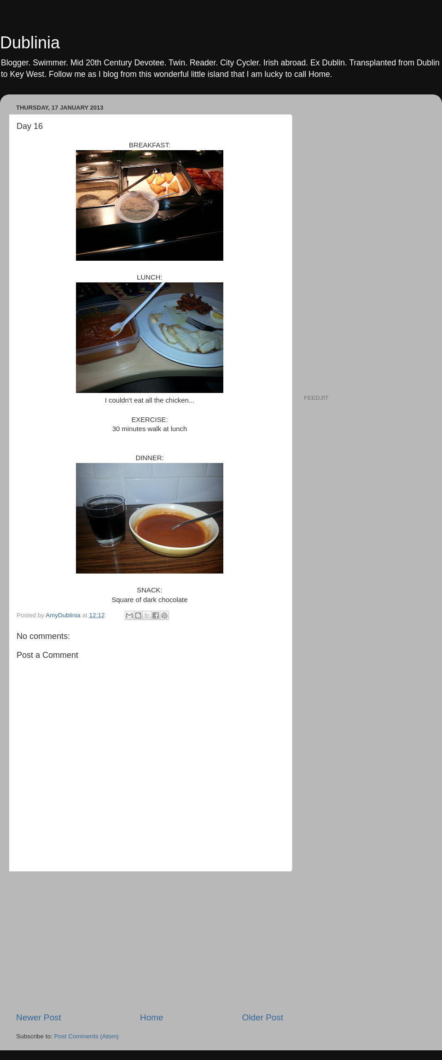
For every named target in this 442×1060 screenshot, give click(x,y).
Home (151, 1017)
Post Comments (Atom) (86, 1036)
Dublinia (30, 42)
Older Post (262, 1017)
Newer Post (38, 1017)
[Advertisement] (150, 941)
